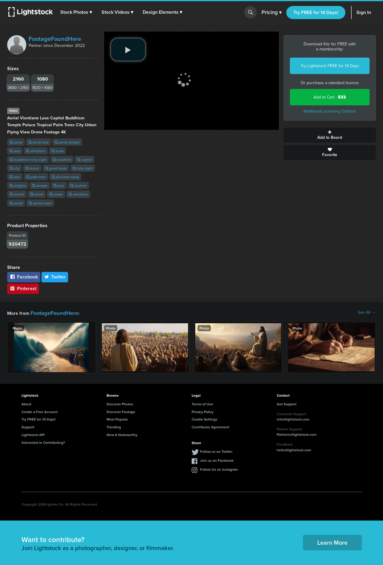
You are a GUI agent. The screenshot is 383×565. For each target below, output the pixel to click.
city (14, 168)
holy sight (83, 168)
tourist (17, 194)
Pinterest (23, 288)
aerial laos (38, 142)
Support (27, 426)
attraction (35, 150)
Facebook (24, 276)
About (26, 403)
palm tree (36, 176)
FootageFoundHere (55, 38)
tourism (78, 185)
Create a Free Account (39, 410)
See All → (367, 312)
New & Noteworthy (122, 433)
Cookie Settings (204, 418)
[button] (77, 12)
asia (15, 150)
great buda (56, 168)
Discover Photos (120, 403)
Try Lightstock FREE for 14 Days (330, 66)
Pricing (272, 12)
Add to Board (330, 135)
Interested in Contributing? (43, 441)
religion (18, 185)
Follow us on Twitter (216, 450)
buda (57, 150)
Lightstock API (32, 433)
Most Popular (117, 418)
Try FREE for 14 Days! (315, 12)
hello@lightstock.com (294, 449)
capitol (84, 159)
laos (15, 176)
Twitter (55, 276)
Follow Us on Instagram (219, 468)
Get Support (286, 403)
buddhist (62, 159)
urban (56, 194)
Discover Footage (121, 410)
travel (36, 194)
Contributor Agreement (210, 426)
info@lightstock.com (293, 418)
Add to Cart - (329, 97)
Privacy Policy (202, 410)
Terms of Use (202, 403)
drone (32, 168)
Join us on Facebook (216, 459)
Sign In (363, 12)
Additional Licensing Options (329, 111)
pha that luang (65, 176)
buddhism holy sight (28, 159)
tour (58, 185)
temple (39, 185)
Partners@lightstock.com (296, 433)
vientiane (78, 194)
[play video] (128, 49)
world (16, 203)
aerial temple (67, 142)
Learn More (332, 541)
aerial (16, 142)
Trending (114, 426)
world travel (40, 203)
